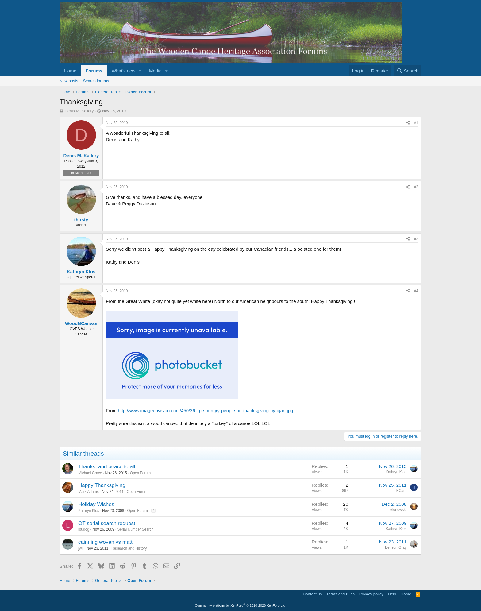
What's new (123, 70)
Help (392, 594)
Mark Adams (88, 491)
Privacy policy (371, 594)
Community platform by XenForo (240, 605)
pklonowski (397, 510)
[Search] (407, 70)
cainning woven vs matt (105, 542)
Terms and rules (340, 594)
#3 (416, 239)
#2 (416, 187)
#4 (416, 291)
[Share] (408, 122)
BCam (401, 491)
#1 (416, 123)
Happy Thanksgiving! (102, 485)
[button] (140, 70)
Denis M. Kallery (79, 111)
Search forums (96, 81)
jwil (80, 548)
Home (70, 70)
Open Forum (140, 473)
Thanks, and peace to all (106, 467)
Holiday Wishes (96, 504)
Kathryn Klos (396, 472)
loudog (83, 529)
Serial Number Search (135, 529)
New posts (69, 81)
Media (155, 70)
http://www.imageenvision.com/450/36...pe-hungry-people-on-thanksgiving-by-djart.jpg (205, 410)
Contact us (312, 594)
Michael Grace (90, 473)
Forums (94, 70)
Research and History (129, 548)
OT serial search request (106, 523)
